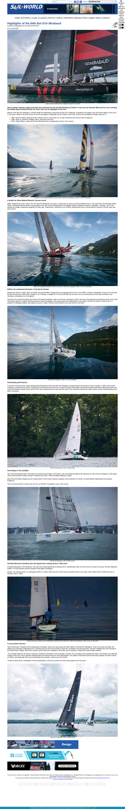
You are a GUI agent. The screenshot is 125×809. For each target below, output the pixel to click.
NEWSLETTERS (81, 18)
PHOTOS (51, 18)
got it (94, 808)
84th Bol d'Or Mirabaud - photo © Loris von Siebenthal (62, 379)
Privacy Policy (68, 779)
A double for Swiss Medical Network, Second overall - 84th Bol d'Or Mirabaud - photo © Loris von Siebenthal (62, 197)
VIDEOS (59, 18)
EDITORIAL (25, 18)
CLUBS (34, 18)
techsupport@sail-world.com (102, 778)
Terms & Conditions (58, 779)
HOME (17, 18)
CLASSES (42, 18)
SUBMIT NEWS (95, 18)
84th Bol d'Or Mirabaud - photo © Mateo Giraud (62, 467)
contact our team (57, 778)
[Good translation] (121, 24)
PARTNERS (68, 18)
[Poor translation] (121, 27)
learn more (87, 808)
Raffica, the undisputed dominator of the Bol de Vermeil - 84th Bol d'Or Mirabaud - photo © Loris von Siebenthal (62, 286)
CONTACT (106, 18)
